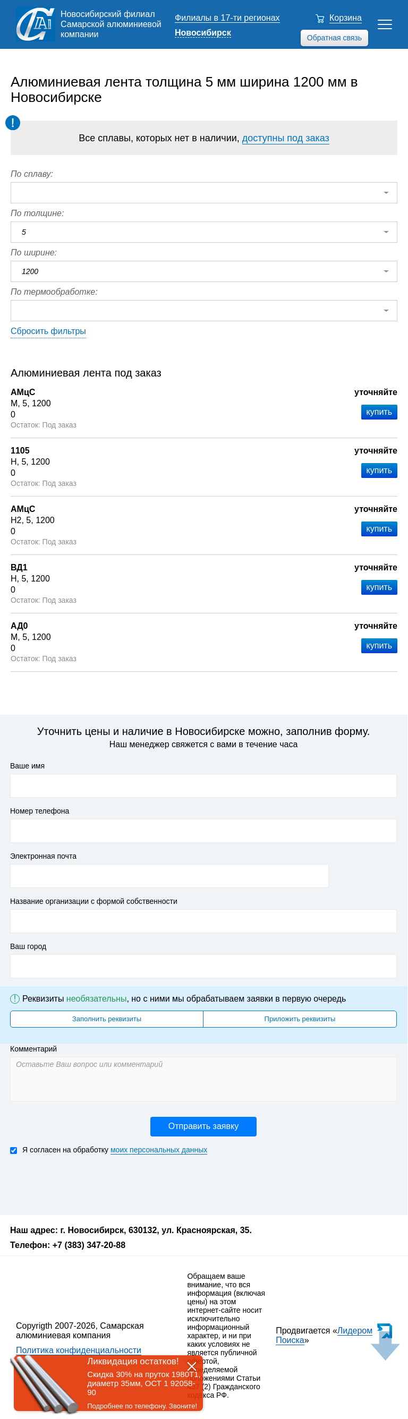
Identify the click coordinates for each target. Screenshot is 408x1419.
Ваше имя (27, 766)
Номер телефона (39, 811)
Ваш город (28, 946)
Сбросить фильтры (48, 331)
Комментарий (33, 1049)
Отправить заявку (203, 1126)
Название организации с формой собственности (93, 901)
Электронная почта (43, 856)
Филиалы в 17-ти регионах (227, 17)
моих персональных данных (158, 1150)
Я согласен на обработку (108, 1150)
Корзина (345, 17)
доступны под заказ (285, 138)
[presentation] (91, 1183)
